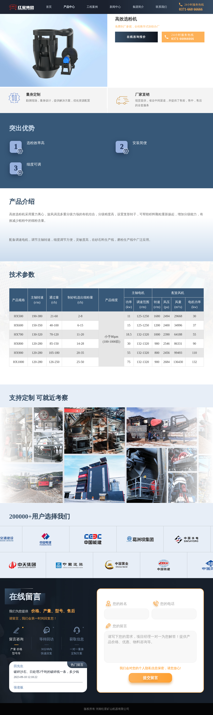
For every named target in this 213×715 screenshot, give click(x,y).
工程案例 (92, 6)
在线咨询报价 (136, 36)
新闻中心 (115, 6)
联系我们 (161, 6)
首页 (49, 6)
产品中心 (69, 6)
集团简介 (138, 6)
